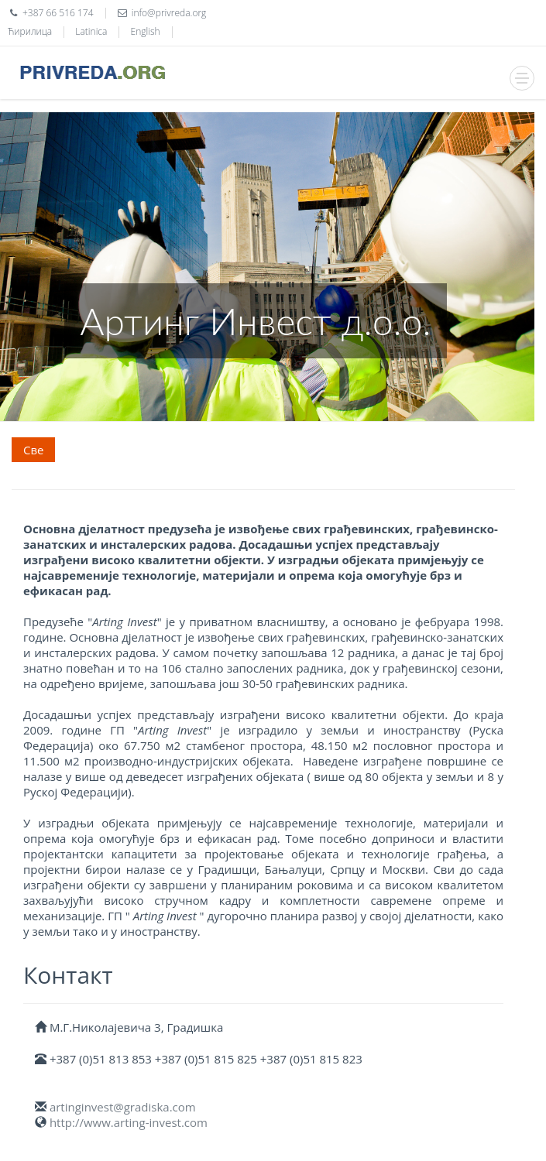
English (145, 31)
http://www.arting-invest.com (129, 1122)
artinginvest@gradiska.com (123, 1107)
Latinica (91, 31)
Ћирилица (30, 31)
